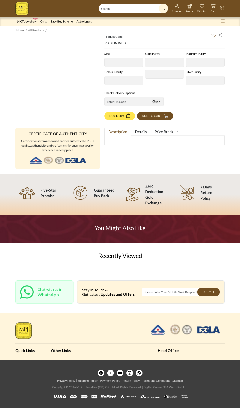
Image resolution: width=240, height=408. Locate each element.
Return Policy (131, 380)
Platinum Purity (196, 53)
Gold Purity (152, 53)
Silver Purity (193, 72)
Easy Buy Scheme (62, 21)
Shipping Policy (88, 380)
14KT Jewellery (26, 21)
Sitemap (177, 380)
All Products (36, 30)
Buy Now (116, 115)
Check (156, 101)
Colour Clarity (113, 72)
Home (20, 30)
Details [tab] (141, 131)
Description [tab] (117, 131)
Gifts (43, 21)
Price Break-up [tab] (166, 131)
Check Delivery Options (119, 93)
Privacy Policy (66, 380)
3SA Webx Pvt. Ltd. (175, 387)
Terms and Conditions (156, 380)
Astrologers (84, 21)
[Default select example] (123, 62)
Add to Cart (152, 115)
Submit (208, 292)
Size (107, 53)
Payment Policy (110, 380)
